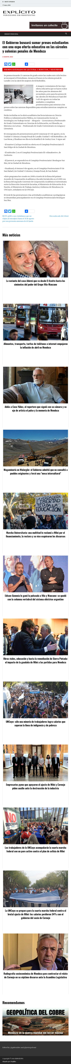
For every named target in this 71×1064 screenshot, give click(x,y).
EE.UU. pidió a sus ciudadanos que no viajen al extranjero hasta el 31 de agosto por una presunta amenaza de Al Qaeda (18, 218)
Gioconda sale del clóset (59, 216)
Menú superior (9, 1)
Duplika (13, 1061)
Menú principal (12, 34)
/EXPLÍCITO (19, 1058)
